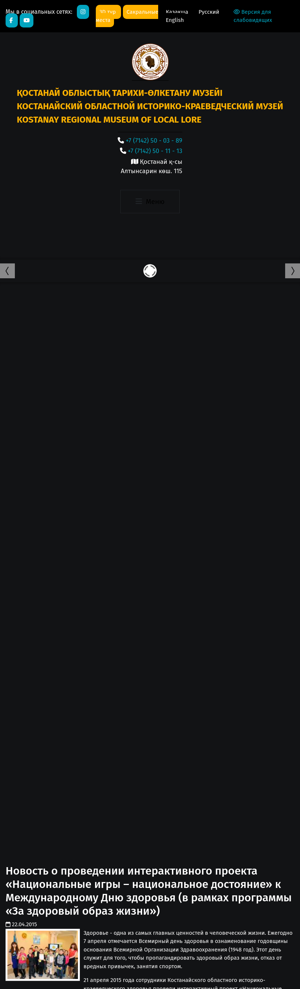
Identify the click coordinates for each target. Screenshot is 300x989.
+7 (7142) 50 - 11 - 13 (155, 151)
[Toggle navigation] (149, 201)
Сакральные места (127, 16)
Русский (209, 12)
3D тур (108, 12)
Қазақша (177, 12)
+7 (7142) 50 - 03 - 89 (154, 141)
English (175, 20)
